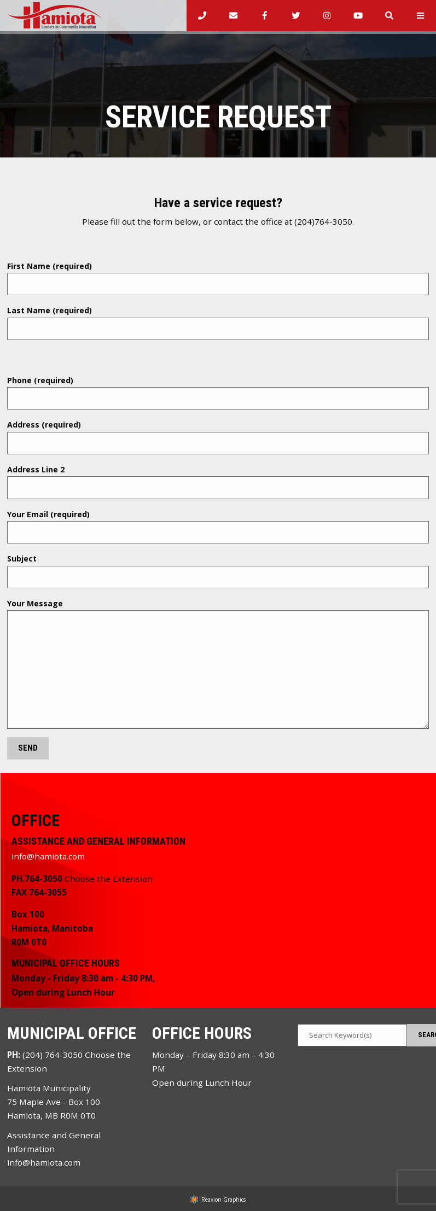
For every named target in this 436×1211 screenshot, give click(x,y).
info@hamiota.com (48, 856)
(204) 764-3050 (52, 1054)
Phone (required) (218, 392)
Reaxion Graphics (223, 1199)
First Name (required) (218, 278)
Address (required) (218, 436)
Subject (218, 570)
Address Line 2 (218, 481)
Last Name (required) (218, 322)
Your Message (218, 663)
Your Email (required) (218, 526)
